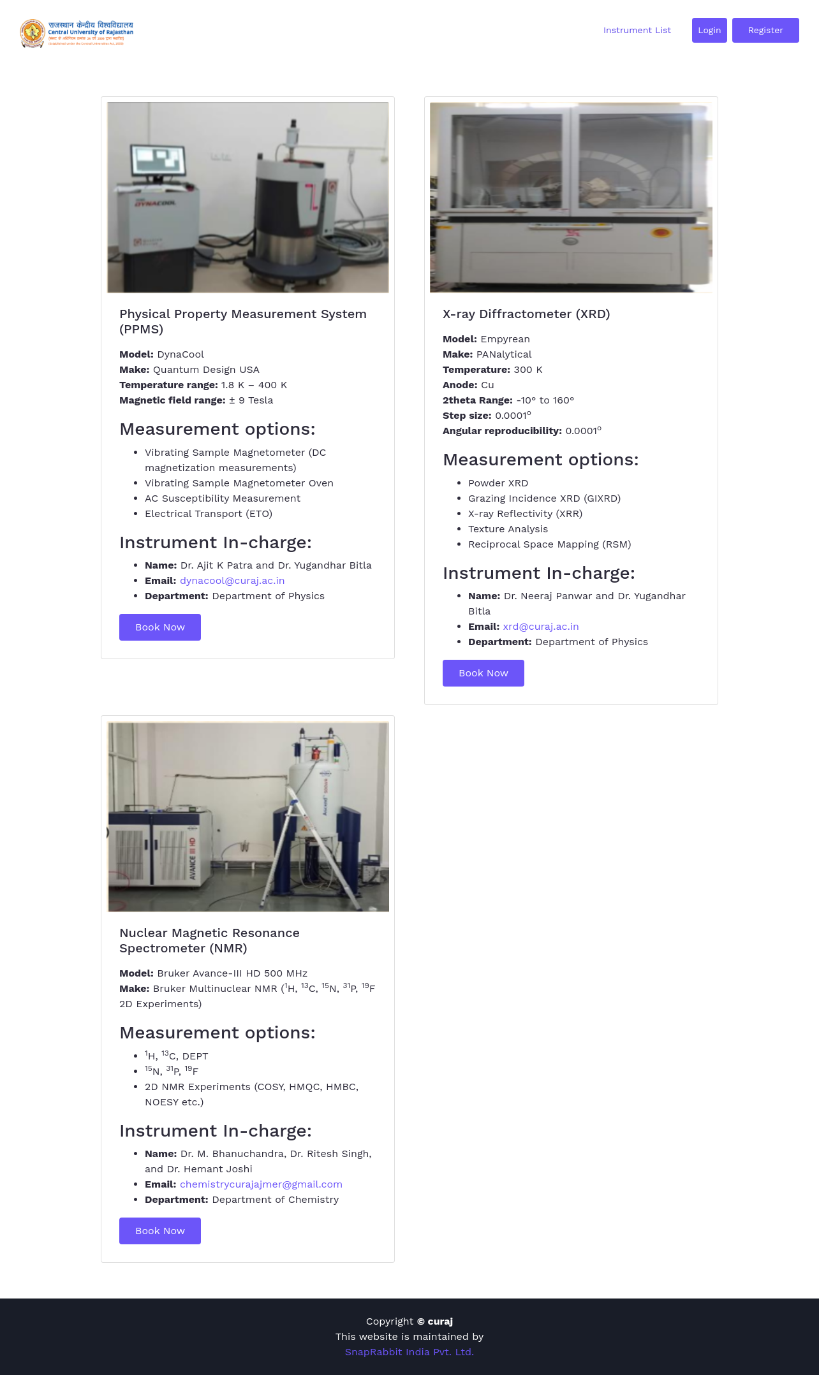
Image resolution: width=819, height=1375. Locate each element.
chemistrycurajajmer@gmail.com (261, 1184)
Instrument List (637, 30)
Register (765, 30)
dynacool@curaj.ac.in (232, 580)
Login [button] (709, 30)
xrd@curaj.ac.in (541, 626)
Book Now (160, 627)
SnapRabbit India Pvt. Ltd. (410, 1352)
